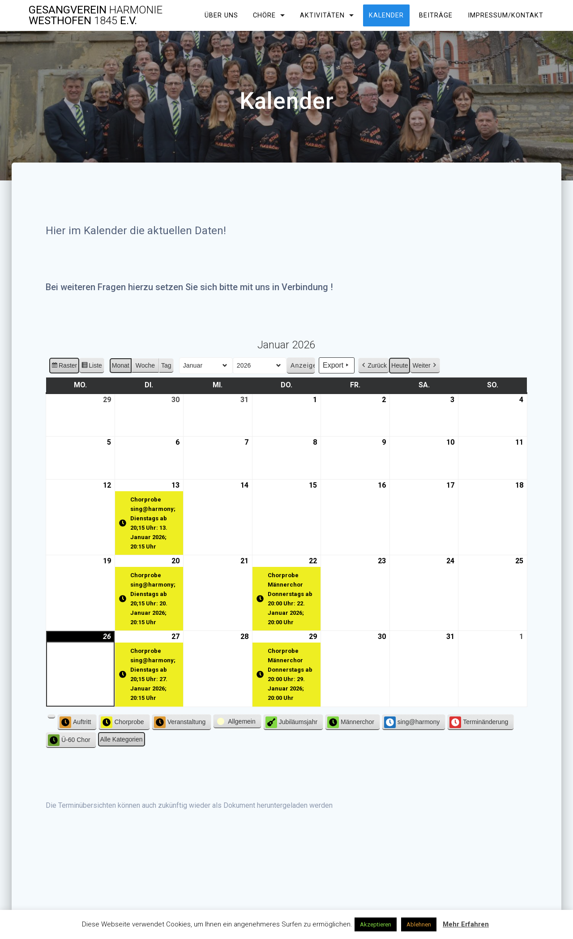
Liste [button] (91, 366)
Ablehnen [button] (418, 924)
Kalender (386, 15)
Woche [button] (145, 365)
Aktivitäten (322, 15)
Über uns (221, 15)
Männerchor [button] (350, 722)
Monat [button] (120, 365)
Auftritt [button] (75, 722)
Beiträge (436, 15)
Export (337, 366)
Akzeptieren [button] (375, 924)
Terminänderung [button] (478, 722)
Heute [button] (399, 365)
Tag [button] (166, 365)
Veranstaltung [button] (180, 722)
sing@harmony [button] (412, 722)
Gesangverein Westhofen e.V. (95, 15)
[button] (51, 716)
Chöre (264, 15)
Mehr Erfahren (466, 924)
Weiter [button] (424, 365)
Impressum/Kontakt (505, 15)
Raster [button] (64, 366)
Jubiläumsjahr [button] (291, 722)
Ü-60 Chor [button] (69, 740)
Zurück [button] (373, 365)
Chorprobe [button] (122, 722)
